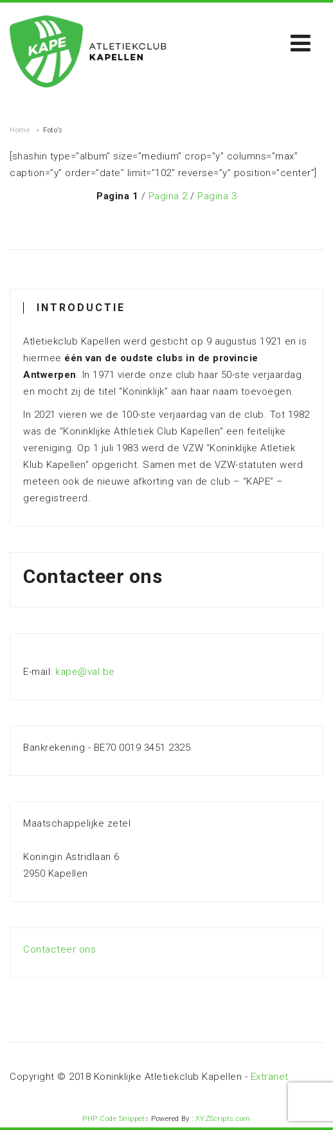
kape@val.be (85, 671)
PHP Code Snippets (115, 1119)
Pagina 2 (168, 196)
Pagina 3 (217, 196)
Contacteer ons (59, 949)
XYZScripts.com (223, 1119)
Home (20, 130)
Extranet (270, 1076)
